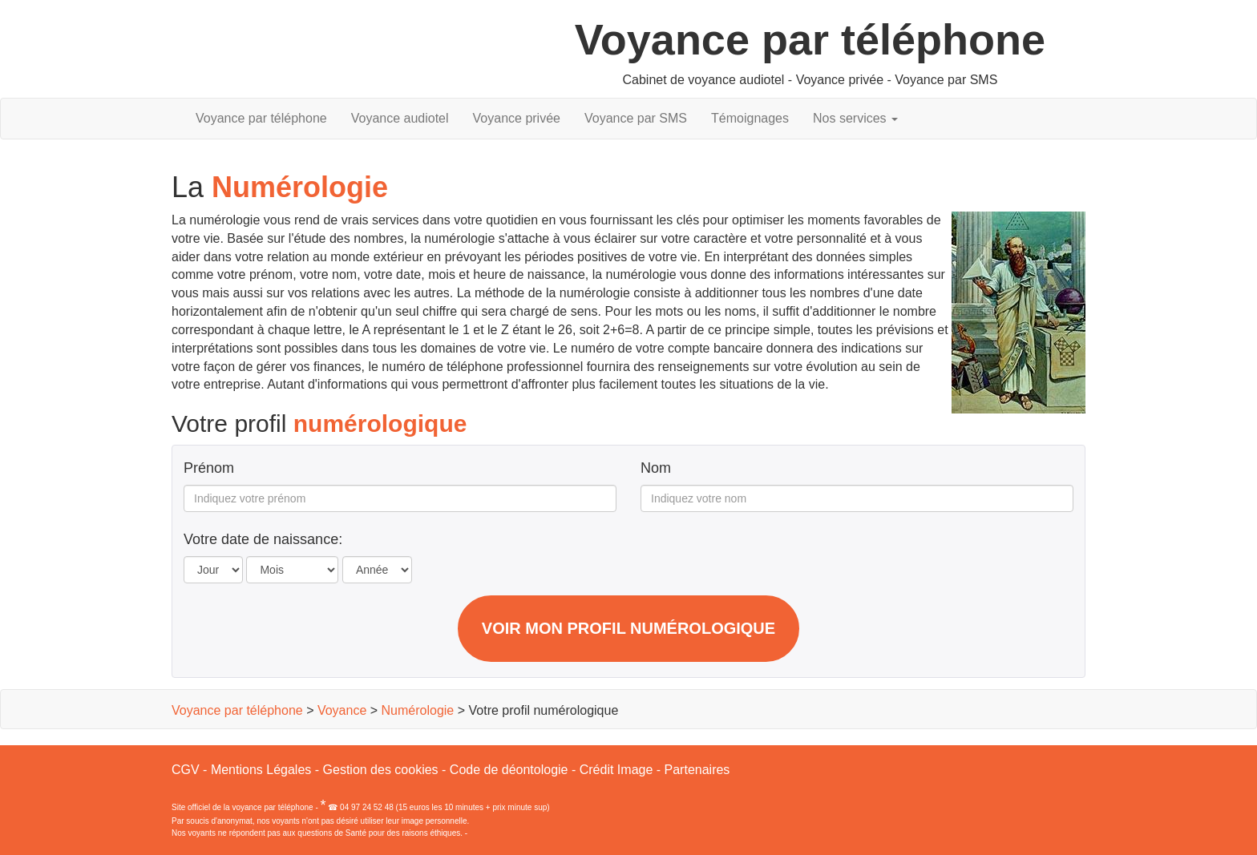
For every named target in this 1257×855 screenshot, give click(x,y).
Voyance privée (516, 118)
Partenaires (697, 769)
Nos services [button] (855, 118)
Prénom (209, 468)
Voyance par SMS (635, 118)
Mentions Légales (261, 769)
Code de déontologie (509, 769)
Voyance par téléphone (261, 118)
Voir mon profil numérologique (628, 628)
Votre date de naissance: (263, 539)
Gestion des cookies (381, 769)
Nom (656, 468)
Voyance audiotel (400, 118)
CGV (186, 769)
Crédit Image (616, 769)
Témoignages (750, 118)
